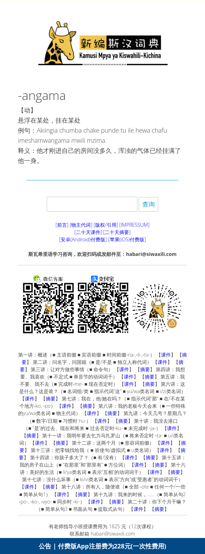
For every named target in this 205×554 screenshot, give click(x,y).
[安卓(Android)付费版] (83, 239)
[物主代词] (81, 224)
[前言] (61, 224)
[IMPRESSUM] (134, 224)
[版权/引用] (106, 224)
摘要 (145, 369)
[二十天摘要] (117, 232)
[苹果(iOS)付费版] (127, 239)
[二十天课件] (88, 232)
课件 (166, 354)
